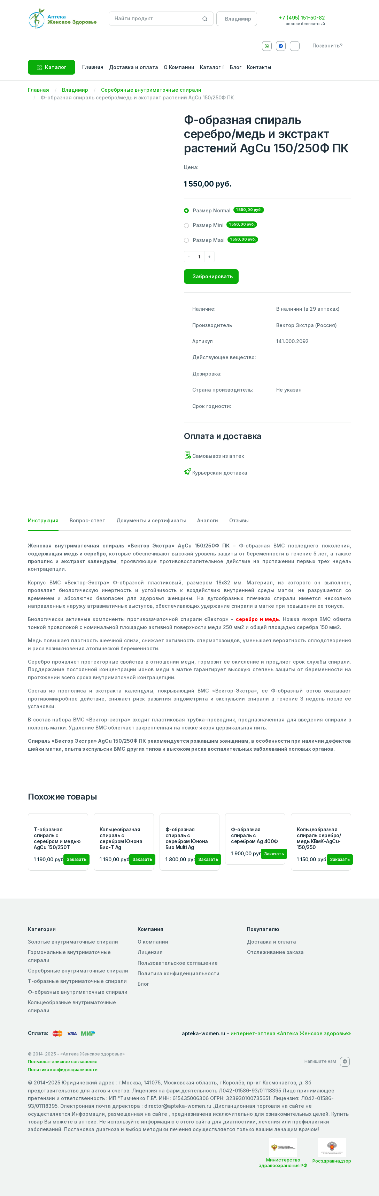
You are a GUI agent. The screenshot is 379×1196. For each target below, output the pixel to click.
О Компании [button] (179, 67)
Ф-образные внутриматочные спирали (77, 992)
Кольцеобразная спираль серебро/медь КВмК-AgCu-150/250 (319, 838)
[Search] (205, 19)
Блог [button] (235, 67)
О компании (153, 942)
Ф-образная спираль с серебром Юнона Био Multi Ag (186, 838)
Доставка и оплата (271, 942)
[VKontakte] (295, 46)
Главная (38, 90)
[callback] (326, 45)
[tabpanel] (189, 647)
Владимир (75, 90)
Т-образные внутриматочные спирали (77, 981)
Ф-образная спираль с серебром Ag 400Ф (254, 835)
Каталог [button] (210, 67)
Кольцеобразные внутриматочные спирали (72, 1006)
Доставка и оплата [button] (133, 67)
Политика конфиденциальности (178, 973)
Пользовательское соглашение (178, 963)
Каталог (52, 67)
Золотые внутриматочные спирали (73, 942)
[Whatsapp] (267, 46)
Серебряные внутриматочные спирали (151, 90)
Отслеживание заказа (275, 952)
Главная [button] (92, 67)
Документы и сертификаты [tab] (151, 520)
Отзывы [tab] (239, 520)
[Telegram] (281, 46)
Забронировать (213, 276)
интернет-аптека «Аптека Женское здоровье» (291, 1033)
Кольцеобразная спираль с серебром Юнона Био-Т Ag (121, 838)
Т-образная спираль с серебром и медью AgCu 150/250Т (57, 838)
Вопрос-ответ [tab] (87, 520)
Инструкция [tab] (43, 520)
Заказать (76, 859)
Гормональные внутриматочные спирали (69, 956)
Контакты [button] (259, 67)
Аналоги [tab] (207, 520)
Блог (143, 984)
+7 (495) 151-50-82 (302, 18)
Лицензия (150, 952)
